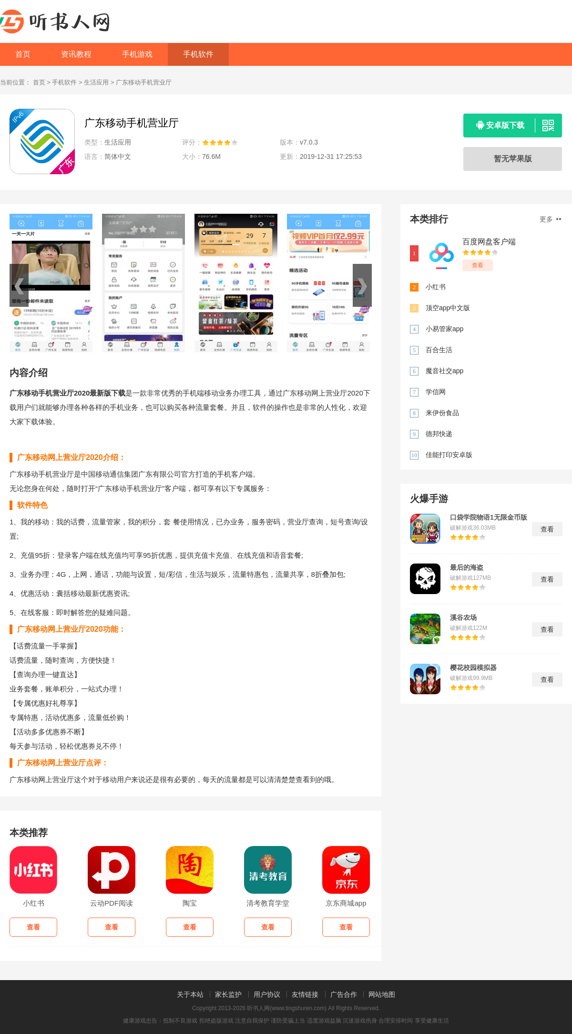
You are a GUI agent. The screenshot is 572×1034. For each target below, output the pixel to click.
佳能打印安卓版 (449, 455)
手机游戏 (137, 54)
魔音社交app (444, 371)
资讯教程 (76, 54)
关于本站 (190, 994)
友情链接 (305, 994)
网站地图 (381, 994)
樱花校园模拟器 (473, 667)
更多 (550, 219)
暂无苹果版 (513, 159)
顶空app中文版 (448, 308)
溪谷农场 (463, 617)
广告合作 (343, 994)
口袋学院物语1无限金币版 (488, 517)
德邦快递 (439, 434)
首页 (23, 54)
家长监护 (228, 994)
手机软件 (198, 54)
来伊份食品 (442, 413)
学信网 (436, 392)
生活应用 (96, 82)
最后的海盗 (466, 567)
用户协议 (267, 994)
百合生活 (439, 350)
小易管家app (444, 329)
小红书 (436, 287)
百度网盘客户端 (489, 242)
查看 (477, 265)
